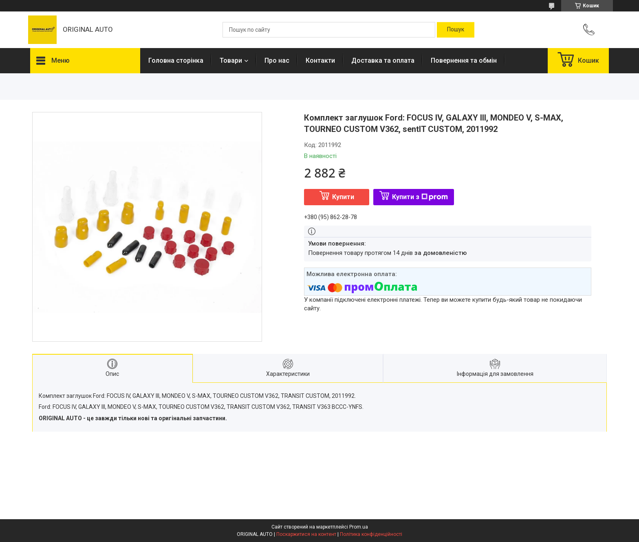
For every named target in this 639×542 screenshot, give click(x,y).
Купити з (420, 197)
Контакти (320, 60)
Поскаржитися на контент (306, 534)
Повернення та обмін (464, 60)
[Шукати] (455, 29)
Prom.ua (358, 527)
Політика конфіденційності (371, 534)
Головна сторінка (175, 60)
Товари (231, 60)
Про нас (276, 60)
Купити (343, 197)
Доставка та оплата (382, 60)
